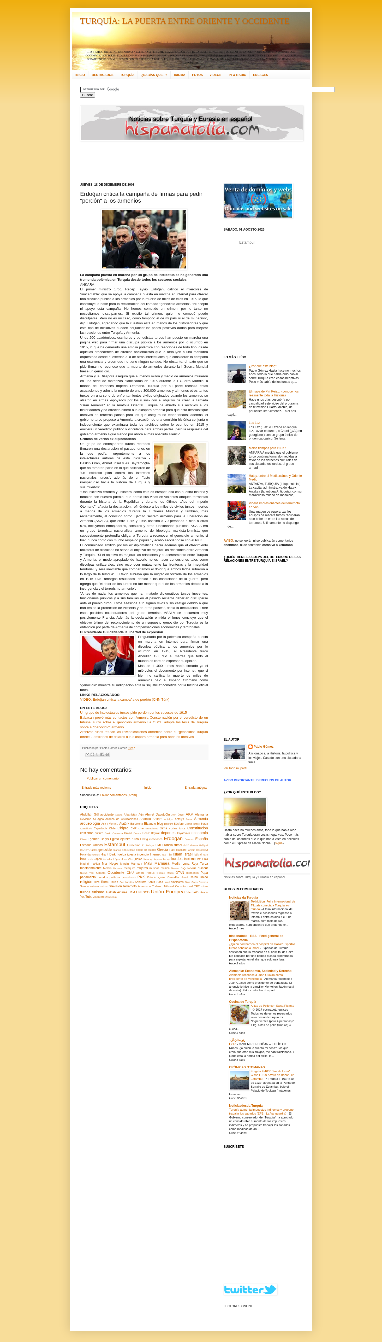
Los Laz (254, 423)
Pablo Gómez (263, 746)
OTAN (180, 873)
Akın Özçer (177, 814)
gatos (94, 849)
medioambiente (91, 868)
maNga (95, 863)
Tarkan (104, 886)
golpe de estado (146, 849)
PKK (141, 877)
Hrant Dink (108, 854)
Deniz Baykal (150, 833)
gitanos (117, 849)
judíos (138, 858)
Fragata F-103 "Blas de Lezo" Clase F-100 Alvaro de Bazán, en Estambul (272, 1075)
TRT (197, 886)
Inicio (148, 787)
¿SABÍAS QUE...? (154, 75)
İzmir (83, 858)
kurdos (176, 859)
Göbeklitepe (128, 849)
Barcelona (136, 823)
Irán (169, 854)
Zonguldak (111, 896)
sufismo (94, 886)
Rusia (114, 881)
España (201, 839)
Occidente (116, 872)
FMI (158, 845)
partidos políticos (109, 877)
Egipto (114, 839)
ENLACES (260, 75)
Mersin (107, 868)
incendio (143, 854)
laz (199, 858)
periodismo (129, 877)
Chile (112, 828)
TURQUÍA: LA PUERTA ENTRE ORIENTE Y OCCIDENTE (184, 21)
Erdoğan (173, 838)
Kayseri (157, 859)
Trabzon (157, 886)
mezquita (129, 868)
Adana (118, 814)
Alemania (201, 814)
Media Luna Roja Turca (190, 863)
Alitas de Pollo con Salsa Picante (272, 1005)
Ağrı (141, 814)
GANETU (85, 849)
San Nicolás (127, 882)
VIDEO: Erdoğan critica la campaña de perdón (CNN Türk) (124, 699)
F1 (143, 845)
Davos (128, 833)
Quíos (161, 877)
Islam (177, 854)
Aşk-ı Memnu (109, 823)
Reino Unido (199, 877)
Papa (204, 873)
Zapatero (99, 896)
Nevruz (191, 868)
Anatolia (145, 819)
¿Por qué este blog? (263, 366)
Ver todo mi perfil (235, 768)
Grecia (162, 849)
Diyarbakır (183, 833)
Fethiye (150, 845)
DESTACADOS (103, 75)
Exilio (233, 1044)
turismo (98, 892)
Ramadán (173, 877)
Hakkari (181, 849)
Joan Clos (127, 859)
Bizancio (150, 823)
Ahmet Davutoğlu (157, 814)
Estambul (114, 844)
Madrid (84, 863)
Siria (187, 882)
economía (200, 833)
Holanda (85, 854)
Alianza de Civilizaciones (121, 819)
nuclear (203, 868)
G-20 (186, 845)
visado (204, 892)
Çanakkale (86, 828)
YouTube (86, 897)
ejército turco (129, 839)
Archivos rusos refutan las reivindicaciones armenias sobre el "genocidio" (137, 732)
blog (160, 823)
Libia (205, 858)
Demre (137, 833)
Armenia (201, 819)
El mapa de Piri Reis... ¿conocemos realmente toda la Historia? (274, 393)
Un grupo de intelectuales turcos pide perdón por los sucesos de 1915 (133, 712)
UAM (132, 892)
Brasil (196, 823)
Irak (164, 854)
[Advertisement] (184, 162)
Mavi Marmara (157, 863)
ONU (130, 873)
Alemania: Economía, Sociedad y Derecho (260, 971)
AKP (189, 814)
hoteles (96, 854)
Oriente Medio (165, 872)
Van (189, 892)
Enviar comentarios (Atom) (118, 795)
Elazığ (144, 839)
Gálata (194, 845)
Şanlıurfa (140, 881)
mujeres (142, 868)
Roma (105, 882)
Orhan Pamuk (145, 872)
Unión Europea (168, 891)
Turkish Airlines (116, 892)
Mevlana (117, 868)
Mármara (136, 863)
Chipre (122, 828)
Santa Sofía (155, 881)
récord (184, 877)
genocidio (105, 850)
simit (167, 882)
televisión (115, 886)
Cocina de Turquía (242, 1002)
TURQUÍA (127, 75)
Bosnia (188, 823)
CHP (134, 828)
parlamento (88, 877)
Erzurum (189, 839)
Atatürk (124, 823)
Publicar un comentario (103, 778)
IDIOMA (179, 75)
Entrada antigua (195, 787)
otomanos (192, 872)
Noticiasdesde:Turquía (245, 1105)
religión (86, 882)
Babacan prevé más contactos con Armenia (114, 717)
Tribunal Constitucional (178, 886)
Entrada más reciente (96, 787)
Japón (98, 858)
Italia (205, 854)
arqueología (90, 823)
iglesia (131, 854)
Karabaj (148, 859)
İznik (90, 859)
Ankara (158, 819)
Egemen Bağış (98, 839)
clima (163, 828)
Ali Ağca (98, 819)
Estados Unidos (91, 845)
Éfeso (83, 839)
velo (196, 892)
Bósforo (179, 823)
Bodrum (168, 823)
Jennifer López (111, 859)
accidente (107, 814)
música (165, 868)
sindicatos (177, 881)
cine (141, 828)
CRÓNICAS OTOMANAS (247, 1067)
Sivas (195, 882)
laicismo (189, 859)
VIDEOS (215, 75)
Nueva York (87, 872)
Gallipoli (203, 845)
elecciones (156, 839)
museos (154, 868)
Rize (97, 881)
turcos (85, 892)
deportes (168, 833)
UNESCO (143, 892)
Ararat (189, 819)
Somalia (203, 882)
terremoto (129, 886)
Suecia (84, 886)
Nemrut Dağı (178, 868)
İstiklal (198, 854)
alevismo (85, 819)
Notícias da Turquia (243, 897)
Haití (172, 849)
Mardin (124, 863)
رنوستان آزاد (237, 1040)
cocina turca (177, 828)
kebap (166, 859)
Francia (167, 845)
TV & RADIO (237, 75)
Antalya (179, 819)
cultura (99, 833)
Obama (100, 872)
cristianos (86, 833)
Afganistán (130, 814)
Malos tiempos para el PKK (268, 448)
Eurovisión (133, 845)
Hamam (191, 849)
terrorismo (144, 886)
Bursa (204, 823)
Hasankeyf (202, 849)
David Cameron (114, 833)
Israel (188, 854)
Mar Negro (110, 863)
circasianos (152, 828)
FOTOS (197, 75)
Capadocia (100, 828)
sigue (279, 843)
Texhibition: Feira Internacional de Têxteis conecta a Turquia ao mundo (273, 905)
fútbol (178, 845)
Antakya (168, 819)
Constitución (197, 828)
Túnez (204, 886)
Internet (155, 854)
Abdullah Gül (89, 814)
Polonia (152, 877)
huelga (121, 854)
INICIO (80, 75)
